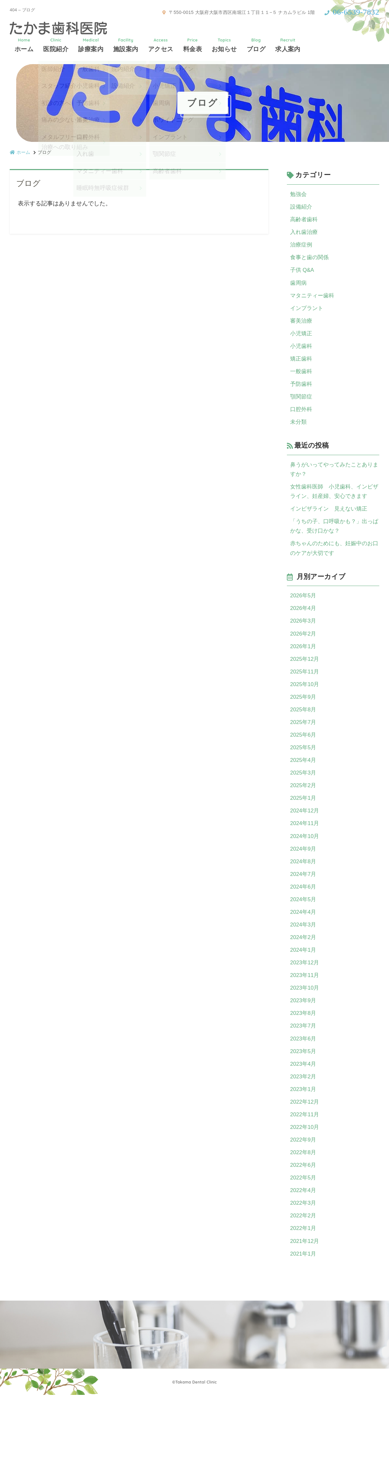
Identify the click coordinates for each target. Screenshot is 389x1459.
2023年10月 (305, 1034)
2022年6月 (304, 1223)
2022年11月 (305, 1169)
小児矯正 (301, 342)
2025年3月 (304, 806)
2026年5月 (304, 618)
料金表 (192, 45)
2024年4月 (304, 954)
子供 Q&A (303, 275)
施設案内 (125, 45)
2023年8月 (304, 1061)
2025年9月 (304, 725)
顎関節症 (301, 409)
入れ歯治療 (304, 235)
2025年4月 (304, 792)
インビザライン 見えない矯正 (331, 527)
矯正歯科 (301, 369)
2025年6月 (304, 766)
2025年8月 (304, 739)
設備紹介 (301, 208)
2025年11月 (305, 698)
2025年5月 (304, 779)
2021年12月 (305, 1303)
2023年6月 (304, 1088)
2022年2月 (304, 1276)
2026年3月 (304, 645)
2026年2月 (304, 658)
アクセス (160, 45)
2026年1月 (304, 672)
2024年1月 (304, 994)
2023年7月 (304, 1075)
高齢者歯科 (304, 221)
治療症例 (301, 248)
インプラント (307, 315)
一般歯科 (301, 382)
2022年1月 (304, 1290)
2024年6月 (304, 927)
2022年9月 (304, 1196)
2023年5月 (304, 1102)
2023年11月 (305, 1021)
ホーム (24, 45)
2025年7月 (304, 752)
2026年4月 (304, 631)
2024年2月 (304, 981)
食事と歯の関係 (310, 261)
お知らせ (224, 45)
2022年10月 (305, 1182)
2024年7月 (304, 914)
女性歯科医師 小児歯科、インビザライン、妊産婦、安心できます (334, 508)
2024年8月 (304, 900)
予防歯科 (301, 396)
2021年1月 (304, 1317)
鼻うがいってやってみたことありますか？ (334, 485)
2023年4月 (304, 1115)
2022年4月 (304, 1249)
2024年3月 (304, 967)
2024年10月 (305, 873)
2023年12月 (305, 1008)
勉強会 (299, 194)
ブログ (256, 45)
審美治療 (301, 329)
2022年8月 (304, 1209)
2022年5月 (304, 1236)
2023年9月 (304, 1048)
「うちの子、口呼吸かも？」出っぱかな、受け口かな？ (334, 545)
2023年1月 (304, 1142)
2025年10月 (305, 712)
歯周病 (299, 288)
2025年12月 (305, 685)
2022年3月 (304, 1263)
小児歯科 (301, 355)
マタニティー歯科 (313, 302)
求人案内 (288, 45)
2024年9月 (304, 887)
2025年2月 (304, 819)
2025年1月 (304, 833)
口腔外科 (301, 423)
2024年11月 (305, 860)
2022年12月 (305, 1156)
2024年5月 (304, 940)
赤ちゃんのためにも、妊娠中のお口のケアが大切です (334, 569)
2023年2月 (304, 1129)
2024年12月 (305, 846)
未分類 (299, 436)
